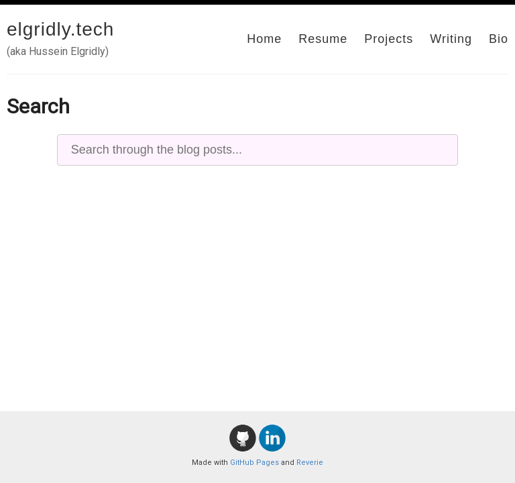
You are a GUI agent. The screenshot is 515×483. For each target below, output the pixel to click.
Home (264, 39)
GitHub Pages (254, 462)
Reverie (309, 462)
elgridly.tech (60, 29)
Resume (322, 39)
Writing (451, 39)
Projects (388, 39)
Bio (498, 39)
